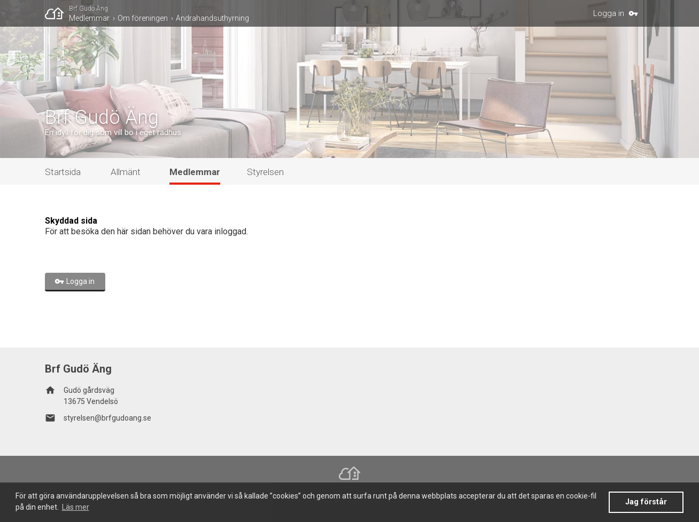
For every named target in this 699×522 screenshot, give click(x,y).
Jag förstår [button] (646, 502)
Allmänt (126, 172)
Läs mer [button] (75, 507)
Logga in (608, 13)
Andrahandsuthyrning (212, 18)
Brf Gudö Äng (88, 8)
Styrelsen (265, 172)
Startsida (63, 172)
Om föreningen (143, 18)
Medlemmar (89, 18)
